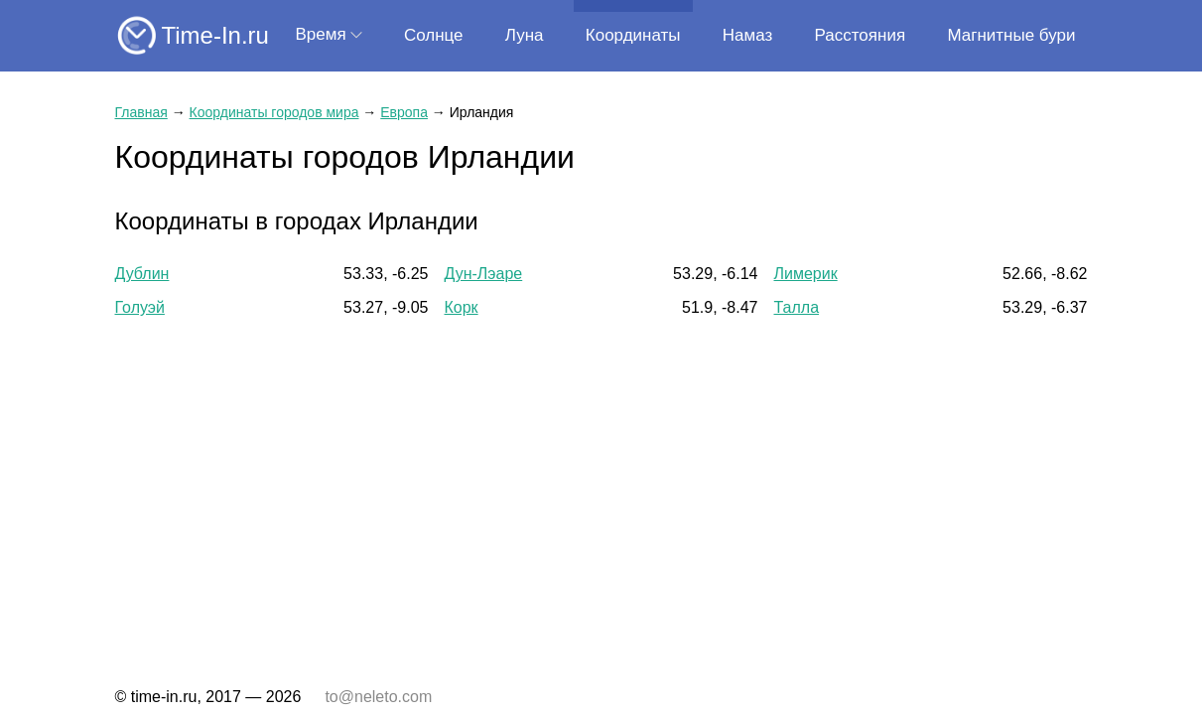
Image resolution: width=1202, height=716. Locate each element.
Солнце (434, 35)
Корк (461, 307)
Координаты (633, 35)
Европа (404, 112)
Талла (797, 307)
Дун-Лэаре (484, 273)
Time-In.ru (215, 35)
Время (321, 34)
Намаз (747, 35)
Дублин (142, 273)
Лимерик (806, 273)
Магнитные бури (1011, 35)
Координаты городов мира (274, 112)
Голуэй (140, 307)
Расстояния (860, 35)
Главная (141, 112)
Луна (524, 35)
